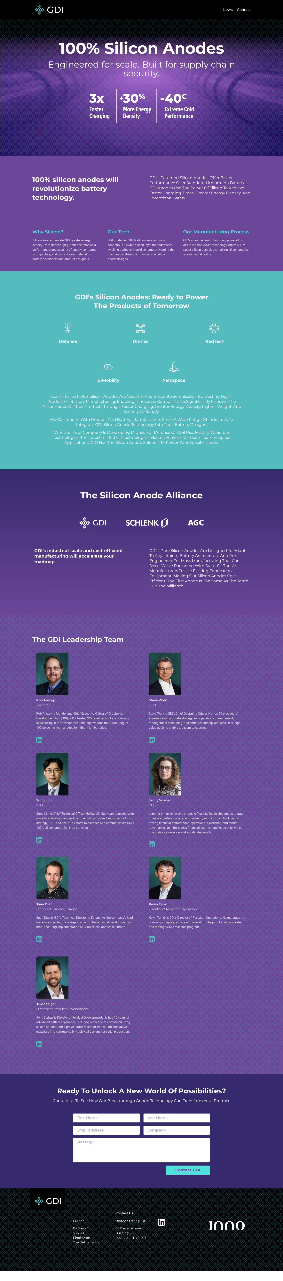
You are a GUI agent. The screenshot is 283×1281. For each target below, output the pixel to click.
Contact (242, 10)
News (222, 10)
